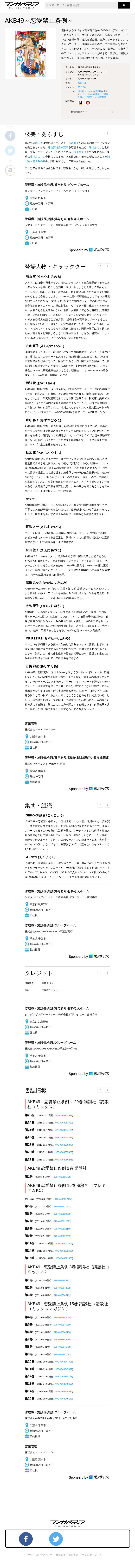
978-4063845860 (62, 1324)
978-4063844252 (62, 1280)
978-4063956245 (63, 1159)
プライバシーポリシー (93, 1555)
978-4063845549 (62, 1317)
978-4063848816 (63, 1391)
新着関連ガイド (79, 111)
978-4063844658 (62, 1288)
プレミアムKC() (92, 94)
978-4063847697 (63, 1369)
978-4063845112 (62, 1295)
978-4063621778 (62, 1177)
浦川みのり (95, 147)
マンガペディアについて (40, 1555)
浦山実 (39, 142)
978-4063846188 (62, 1332)
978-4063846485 (62, 1339)
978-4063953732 (63, 1122)
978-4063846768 (62, 1347)
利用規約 (73, 1555)
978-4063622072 (62, 1221)
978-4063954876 (63, 1137)
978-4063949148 (63, 1398)
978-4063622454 (63, 1199)
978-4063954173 (63, 1130)
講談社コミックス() (90, 91)
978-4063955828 (63, 1152)
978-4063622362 (63, 1243)
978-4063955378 (63, 1145)
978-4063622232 (62, 1236)
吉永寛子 (73, 142)
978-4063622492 (63, 1251)
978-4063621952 (62, 1206)
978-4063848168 (63, 1376)
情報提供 (60, 1555)
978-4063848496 (63, 1384)
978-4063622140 (62, 1228)
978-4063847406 (63, 1361)
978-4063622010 (62, 1214)
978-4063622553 (63, 1258)
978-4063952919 (63, 1115)
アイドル (82, 87)
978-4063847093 (62, 1354)
